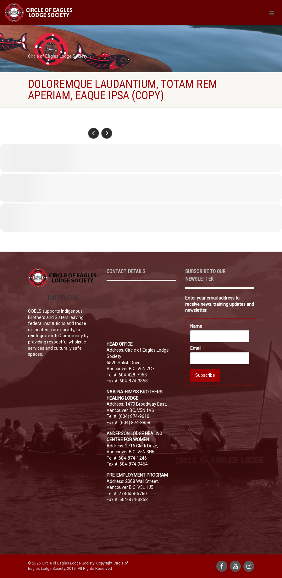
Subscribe (205, 375)
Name (197, 326)
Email (197, 348)
